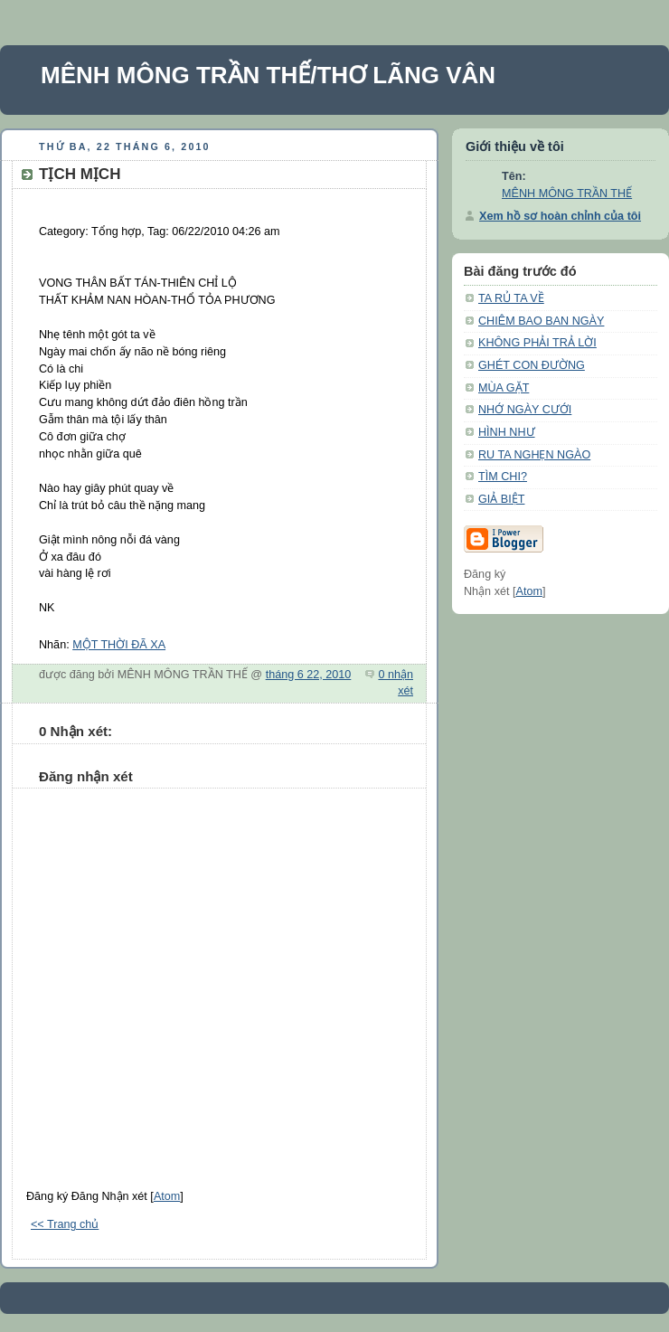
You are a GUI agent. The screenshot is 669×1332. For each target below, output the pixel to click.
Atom (167, 1196)
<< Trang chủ (65, 1224)
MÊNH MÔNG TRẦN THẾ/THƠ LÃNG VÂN (268, 75)
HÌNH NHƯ (506, 432)
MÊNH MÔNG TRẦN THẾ (567, 193)
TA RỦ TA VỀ (511, 298)
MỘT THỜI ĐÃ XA (118, 644)
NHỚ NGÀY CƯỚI (524, 409)
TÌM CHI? (502, 476)
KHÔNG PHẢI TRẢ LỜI (537, 342)
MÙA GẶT (503, 388)
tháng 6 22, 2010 (309, 674)
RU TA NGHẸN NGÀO (534, 455)
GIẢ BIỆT (501, 499)
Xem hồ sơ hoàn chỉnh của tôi (560, 216)
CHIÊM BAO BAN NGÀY (541, 321)
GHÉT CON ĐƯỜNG (531, 365)
